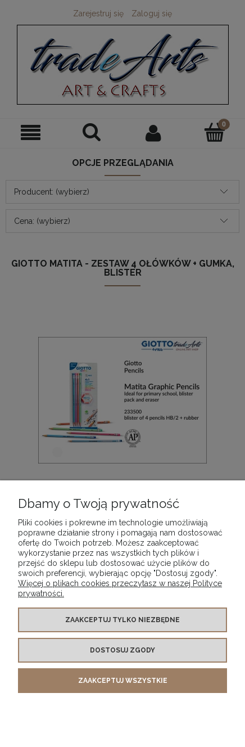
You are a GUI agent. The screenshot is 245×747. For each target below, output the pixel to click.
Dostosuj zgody (122, 650)
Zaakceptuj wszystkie (122, 681)
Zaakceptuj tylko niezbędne (122, 620)
